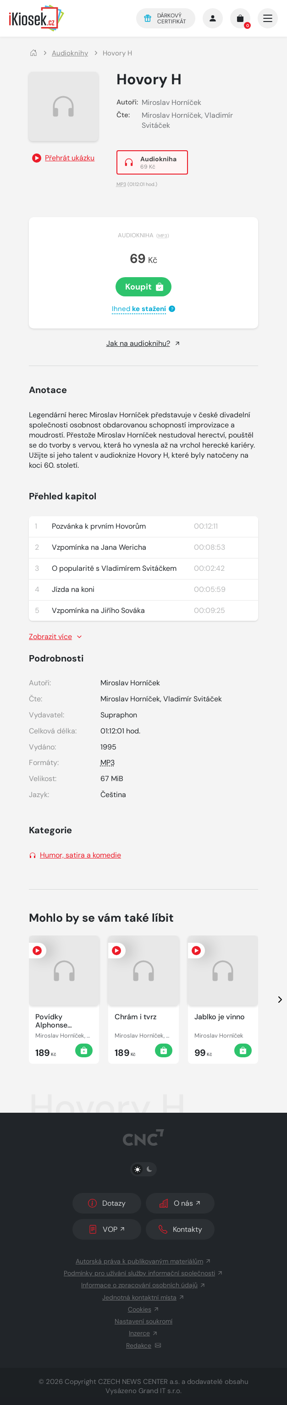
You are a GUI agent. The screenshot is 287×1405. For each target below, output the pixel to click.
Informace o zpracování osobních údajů (143, 1285)
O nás (180, 1203)
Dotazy (107, 1203)
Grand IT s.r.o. (160, 1390)
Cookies (144, 1309)
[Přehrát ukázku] (63, 158)
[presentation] (272, 999)
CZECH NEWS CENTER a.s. (139, 1381)
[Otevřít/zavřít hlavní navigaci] (268, 18)
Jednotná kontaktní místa (143, 1297)
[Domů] (33, 53)
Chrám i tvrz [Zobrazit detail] (135, 1017)
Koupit (144, 286)
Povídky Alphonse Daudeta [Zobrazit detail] (51, 1021)
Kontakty (180, 1229)
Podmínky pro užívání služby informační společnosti (143, 1273)
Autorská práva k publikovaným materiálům (143, 1261)
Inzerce (143, 1333)
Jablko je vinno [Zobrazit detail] (219, 1017)
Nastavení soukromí (143, 1321)
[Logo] (66, 18)
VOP (107, 1229)
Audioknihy (70, 53)
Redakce (143, 1345)
